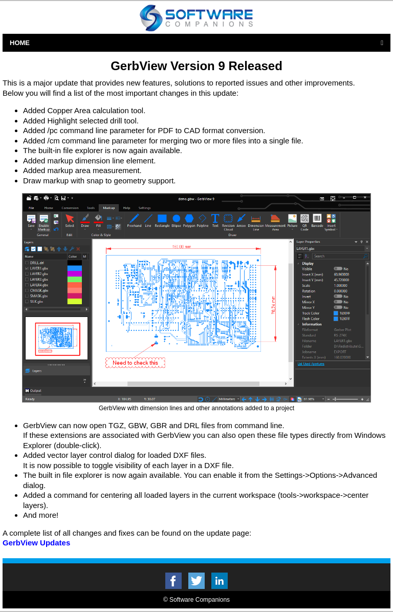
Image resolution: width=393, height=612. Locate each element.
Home (20, 43)
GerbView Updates (36, 542)
